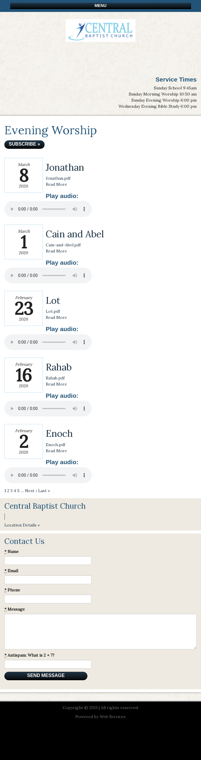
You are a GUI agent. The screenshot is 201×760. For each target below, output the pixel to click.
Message (14, 609)
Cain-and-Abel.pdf (63, 245)
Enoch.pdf (55, 444)
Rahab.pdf (55, 378)
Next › (31, 490)
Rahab (59, 367)
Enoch (59, 433)
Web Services (113, 716)
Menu (100, 5)
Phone (12, 590)
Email (11, 571)
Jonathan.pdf (58, 178)
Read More (56, 184)
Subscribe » (24, 144)
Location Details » (22, 525)
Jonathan (65, 167)
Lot (53, 300)
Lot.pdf (53, 311)
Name (11, 551)
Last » (44, 490)
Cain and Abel (75, 234)
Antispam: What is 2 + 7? (29, 655)
